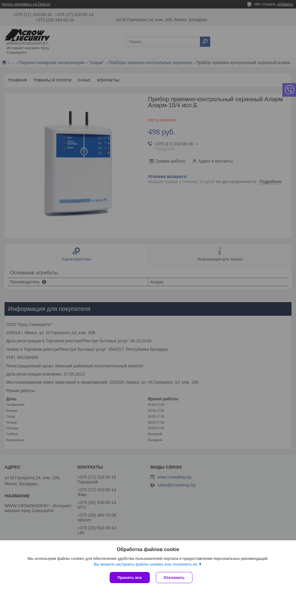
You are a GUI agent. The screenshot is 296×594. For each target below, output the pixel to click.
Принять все (129, 577)
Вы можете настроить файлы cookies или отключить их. (146, 564)
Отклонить (174, 577)
